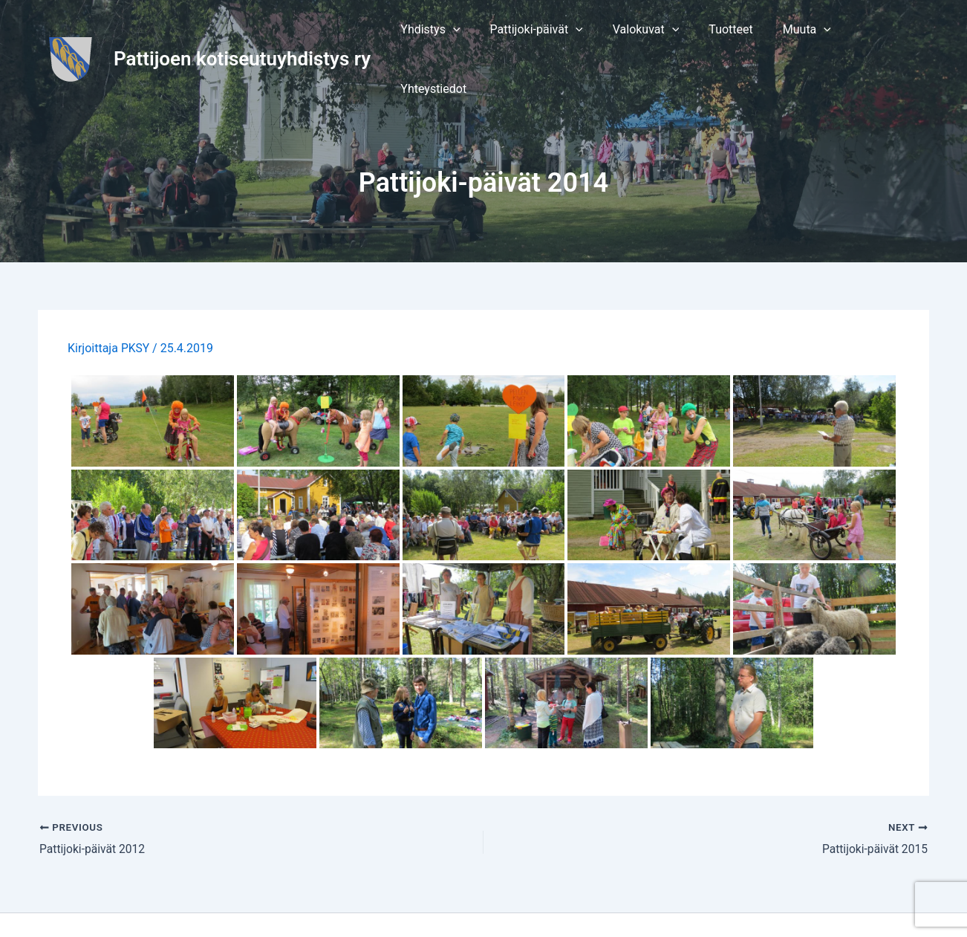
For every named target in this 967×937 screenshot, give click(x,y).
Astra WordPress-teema (646, 899)
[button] (450, 34)
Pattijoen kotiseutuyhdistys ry (242, 33)
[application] (473, 34)
